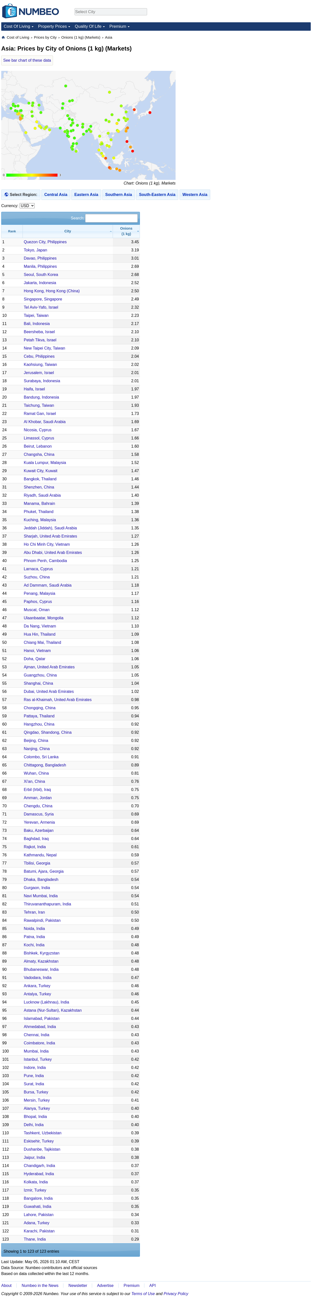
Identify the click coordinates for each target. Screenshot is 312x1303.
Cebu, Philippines (39, 356)
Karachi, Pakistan (39, 1231)
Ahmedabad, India (40, 1027)
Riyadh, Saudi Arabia (42, 495)
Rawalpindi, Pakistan (42, 920)
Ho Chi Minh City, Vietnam (47, 544)
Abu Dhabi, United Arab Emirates (53, 552)
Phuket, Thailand (38, 512)
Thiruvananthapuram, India (47, 904)
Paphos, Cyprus (38, 601)
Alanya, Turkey (37, 1108)
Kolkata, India (36, 1182)
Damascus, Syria (39, 814)
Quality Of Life (88, 26)
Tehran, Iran (34, 912)
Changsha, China (39, 454)
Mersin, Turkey (37, 1100)
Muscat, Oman (37, 610)
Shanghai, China (38, 683)
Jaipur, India (34, 1157)
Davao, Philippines (40, 258)
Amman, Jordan (38, 798)
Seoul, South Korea (41, 274)
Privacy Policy (176, 1294)
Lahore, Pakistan (38, 1215)
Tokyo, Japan (35, 250)
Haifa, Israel (34, 389)
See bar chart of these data (27, 60)
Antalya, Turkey (37, 994)
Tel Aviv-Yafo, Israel (41, 307)
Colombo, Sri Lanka (41, 757)
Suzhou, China (37, 577)
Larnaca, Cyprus (38, 569)
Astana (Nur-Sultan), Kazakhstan (53, 1010)
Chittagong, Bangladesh (45, 765)
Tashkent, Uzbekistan (42, 1133)
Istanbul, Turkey (38, 1059)
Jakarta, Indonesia (40, 283)
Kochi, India (34, 945)
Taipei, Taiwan (36, 315)
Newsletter (78, 1285)
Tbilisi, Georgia (37, 863)
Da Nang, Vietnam (40, 626)
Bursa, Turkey (36, 1092)
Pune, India (34, 1076)
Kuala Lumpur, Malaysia (45, 463)
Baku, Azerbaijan (38, 830)
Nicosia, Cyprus (38, 430)
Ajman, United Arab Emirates (49, 667)
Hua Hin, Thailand (39, 634)
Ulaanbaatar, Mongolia (43, 618)
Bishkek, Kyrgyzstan (41, 953)
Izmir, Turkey (35, 1190)
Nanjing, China (37, 749)
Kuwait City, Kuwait (40, 471)
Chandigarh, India (39, 1166)
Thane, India (35, 1239)
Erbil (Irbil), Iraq (37, 789)
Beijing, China (36, 740)
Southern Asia (118, 194)
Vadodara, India (38, 978)
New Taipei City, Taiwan (44, 348)
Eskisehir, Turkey (39, 1141)
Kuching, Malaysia (40, 520)
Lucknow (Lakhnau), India (46, 1002)
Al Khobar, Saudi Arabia (45, 422)
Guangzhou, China (40, 675)
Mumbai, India (36, 1051)
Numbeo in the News (40, 1285)
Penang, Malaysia (39, 593)
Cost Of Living (17, 26)
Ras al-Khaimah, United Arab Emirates (58, 700)
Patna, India (34, 937)
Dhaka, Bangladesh (41, 879)
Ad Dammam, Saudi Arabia (48, 585)
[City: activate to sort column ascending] (68, 231)
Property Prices (52, 26)
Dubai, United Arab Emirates (49, 691)
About (6, 1285)
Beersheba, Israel (39, 332)
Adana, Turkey (36, 1223)
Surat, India (34, 1084)
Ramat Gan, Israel (40, 413)
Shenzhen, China (39, 487)
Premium (117, 26)
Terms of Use (143, 1294)
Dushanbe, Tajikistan (42, 1149)
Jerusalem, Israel (39, 373)
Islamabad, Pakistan (41, 1018)
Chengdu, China (38, 806)
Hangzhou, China (39, 724)
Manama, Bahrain (39, 503)
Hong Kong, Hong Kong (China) (52, 291)
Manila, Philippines (40, 266)
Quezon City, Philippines (45, 242)
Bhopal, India (35, 1116)
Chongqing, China (39, 708)
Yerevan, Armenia (39, 822)
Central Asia (55, 194)
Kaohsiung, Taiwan (40, 364)
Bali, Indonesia (37, 324)
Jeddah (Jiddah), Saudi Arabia (50, 528)
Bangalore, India (38, 1198)
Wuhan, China (36, 773)
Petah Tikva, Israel (40, 340)
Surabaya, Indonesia (42, 381)
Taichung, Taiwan (39, 405)
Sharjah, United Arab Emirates (50, 536)
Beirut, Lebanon (38, 446)
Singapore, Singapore (43, 299)
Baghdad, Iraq (36, 839)
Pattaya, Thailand (39, 716)
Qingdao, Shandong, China (48, 732)
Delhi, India (34, 1125)
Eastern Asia (86, 194)
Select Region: (23, 194)
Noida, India (34, 928)
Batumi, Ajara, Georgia (44, 871)
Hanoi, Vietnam (37, 651)
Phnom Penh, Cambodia (45, 561)
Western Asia (194, 194)
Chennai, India (36, 1035)
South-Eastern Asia (157, 194)
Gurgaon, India (37, 888)
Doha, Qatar (34, 659)
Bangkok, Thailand (40, 479)
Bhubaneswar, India (41, 969)
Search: (104, 218)
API (152, 1285)
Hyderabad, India (39, 1174)
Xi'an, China (34, 781)
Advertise (105, 1285)
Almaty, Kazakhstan (41, 961)
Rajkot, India (35, 847)
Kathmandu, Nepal (40, 855)
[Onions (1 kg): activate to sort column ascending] (126, 231)
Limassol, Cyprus (39, 438)
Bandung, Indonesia (41, 397)
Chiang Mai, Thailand (42, 642)
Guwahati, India (37, 1206)
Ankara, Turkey (37, 986)
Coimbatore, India (39, 1043)
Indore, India (35, 1067)
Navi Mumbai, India (41, 896)
